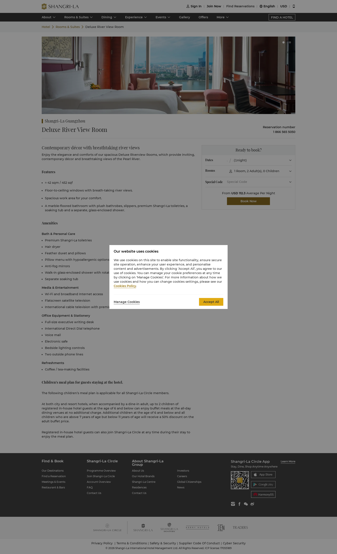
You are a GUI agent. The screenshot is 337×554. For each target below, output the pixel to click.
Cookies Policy (125, 286)
